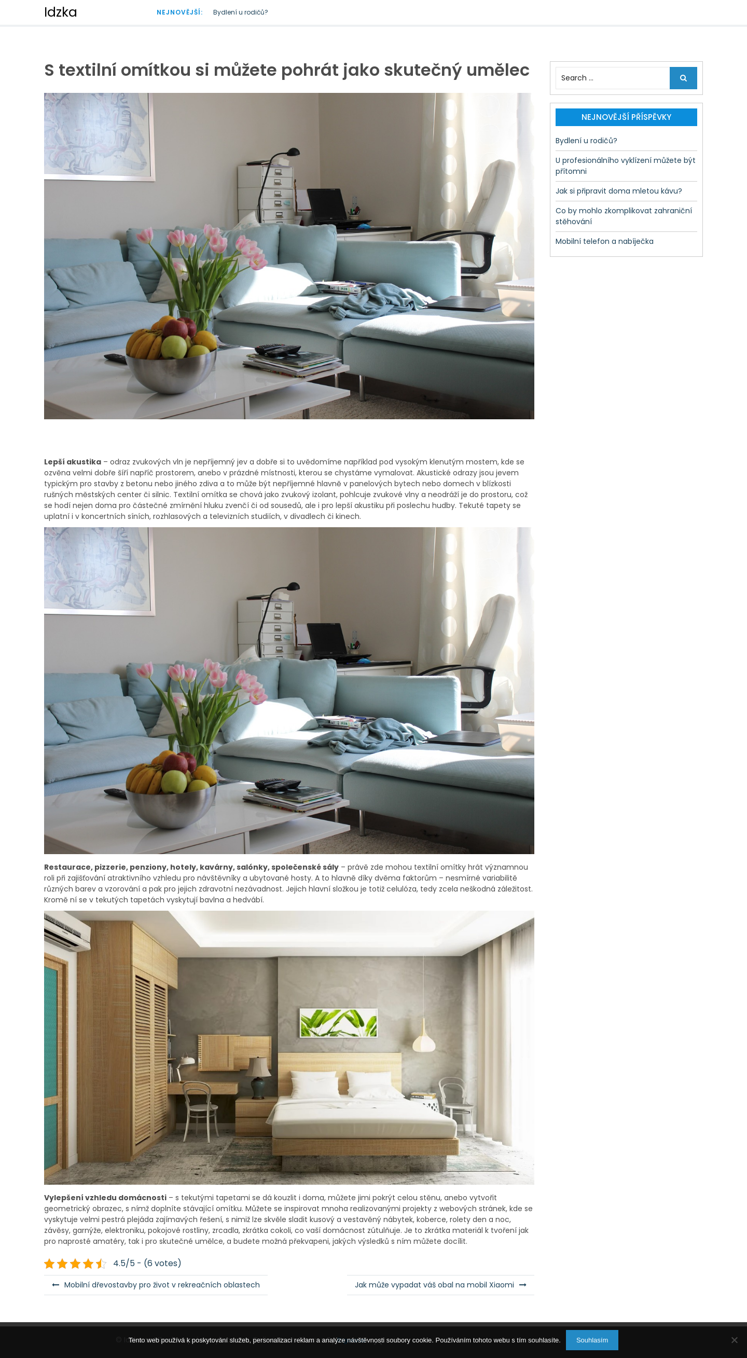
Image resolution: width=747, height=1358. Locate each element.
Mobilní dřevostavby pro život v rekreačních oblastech (162, 1285)
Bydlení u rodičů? (240, 12)
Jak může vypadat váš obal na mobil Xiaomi (434, 1285)
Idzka (60, 12)
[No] (734, 1340)
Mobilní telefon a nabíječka (605, 241)
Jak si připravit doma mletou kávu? (619, 191)
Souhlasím (592, 1340)
